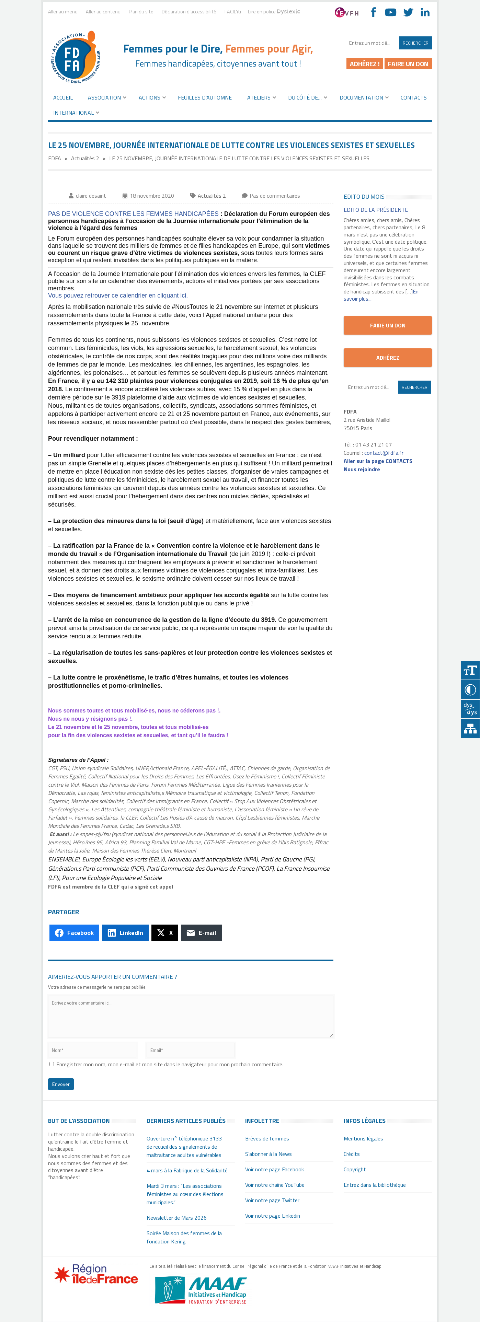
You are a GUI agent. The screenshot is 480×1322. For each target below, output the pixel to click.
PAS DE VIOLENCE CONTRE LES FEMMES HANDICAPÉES (133, 213)
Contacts (414, 97)
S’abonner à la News (268, 1154)
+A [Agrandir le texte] (470, 670)
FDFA (54, 158)
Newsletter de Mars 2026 (177, 1218)
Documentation (361, 97)
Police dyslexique (470, 709)
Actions (149, 97)
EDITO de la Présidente (376, 210)
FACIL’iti (233, 12)
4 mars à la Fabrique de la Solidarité (187, 1170)
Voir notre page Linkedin (272, 1215)
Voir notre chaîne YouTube (391, 12)
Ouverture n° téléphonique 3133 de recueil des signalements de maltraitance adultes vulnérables (184, 1146)
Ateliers (259, 97)
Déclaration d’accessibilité (189, 11)
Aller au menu (63, 11)
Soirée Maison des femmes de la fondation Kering (184, 1237)
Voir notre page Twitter (272, 1200)
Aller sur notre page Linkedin (425, 12)
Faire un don (408, 64)
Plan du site (141, 11)
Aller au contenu (103, 11)
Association (104, 97)
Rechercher (415, 42)
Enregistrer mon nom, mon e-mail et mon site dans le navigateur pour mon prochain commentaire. (169, 1064)
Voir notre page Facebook (274, 1169)
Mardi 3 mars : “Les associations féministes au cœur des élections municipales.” (185, 1194)
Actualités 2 (85, 158)
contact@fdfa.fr (383, 453)
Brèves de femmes (267, 1138)
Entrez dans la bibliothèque (375, 1185)
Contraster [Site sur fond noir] (470, 690)
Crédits (352, 1154)
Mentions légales (363, 1138)
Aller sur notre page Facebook (373, 12)
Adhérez (387, 357)
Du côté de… (305, 97)
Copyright (355, 1169)
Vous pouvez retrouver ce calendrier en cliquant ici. (118, 295)
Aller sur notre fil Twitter (408, 12)
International (73, 112)
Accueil (63, 97)
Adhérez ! (365, 64)
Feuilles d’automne (205, 97)
